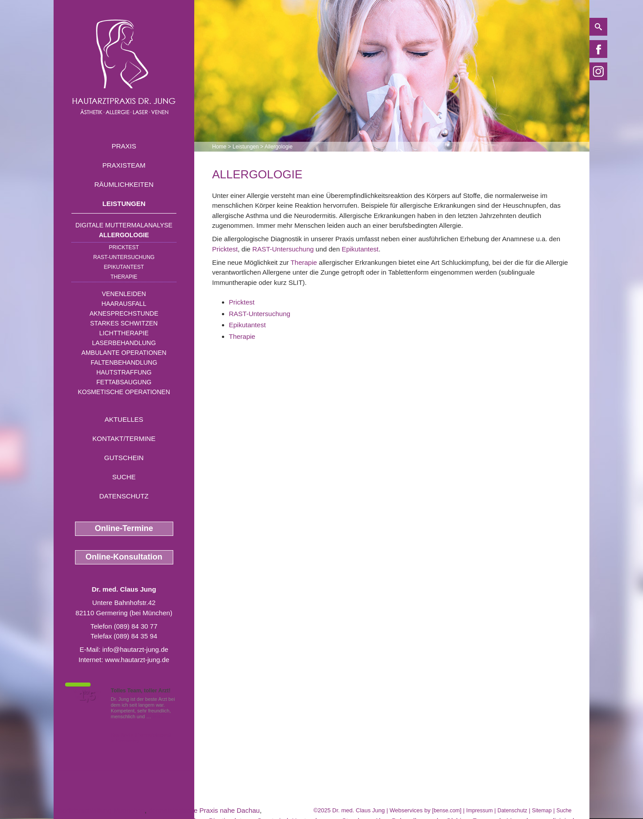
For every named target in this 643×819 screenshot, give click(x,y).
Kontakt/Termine (123, 438)
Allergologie (124, 235)
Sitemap (541, 810)
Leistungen (124, 203)
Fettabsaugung (123, 382)
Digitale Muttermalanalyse (123, 225)
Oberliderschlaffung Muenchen (99, 810)
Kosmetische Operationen (124, 391)
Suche (124, 477)
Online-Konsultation (124, 556)
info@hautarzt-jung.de (135, 649)
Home (219, 147)
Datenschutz (124, 496)
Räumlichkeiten (124, 184)
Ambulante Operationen (123, 352)
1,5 (87, 696)
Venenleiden (124, 293)
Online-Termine (124, 528)
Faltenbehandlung (124, 362)
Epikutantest (124, 267)
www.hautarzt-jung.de (137, 659)
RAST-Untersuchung (123, 257)
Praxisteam (124, 165)
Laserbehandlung (124, 342)
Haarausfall (123, 303)
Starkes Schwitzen (124, 323)
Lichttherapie (123, 333)
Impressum (479, 810)
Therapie (123, 277)
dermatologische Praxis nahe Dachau (203, 810)
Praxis (124, 146)
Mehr (158, 716)
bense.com (447, 810)
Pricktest (124, 247)
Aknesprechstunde (123, 313)
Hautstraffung (124, 372)
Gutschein (123, 457)
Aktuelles (123, 419)
